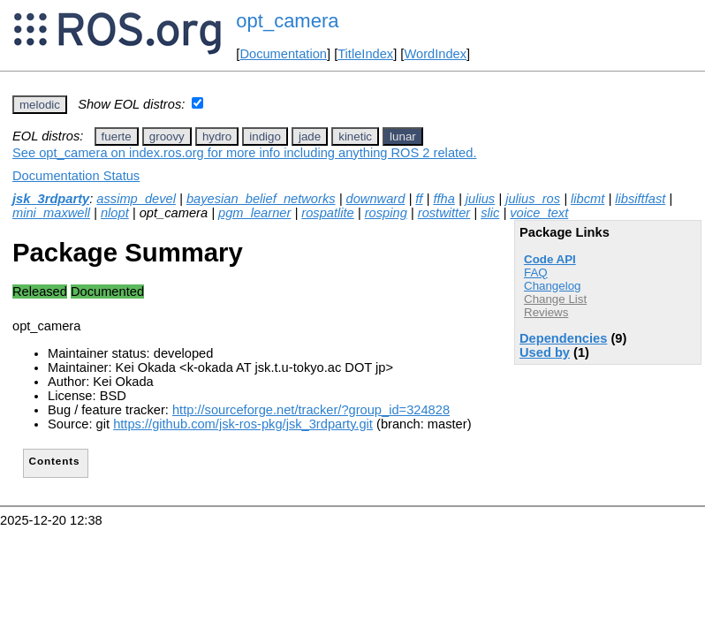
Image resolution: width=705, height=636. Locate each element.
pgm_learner (254, 213)
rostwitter (444, 213)
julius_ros (532, 199)
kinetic (355, 136)
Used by (544, 352)
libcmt (587, 199)
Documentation (283, 54)
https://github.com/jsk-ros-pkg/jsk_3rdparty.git (243, 424)
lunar (403, 136)
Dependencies (563, 338)
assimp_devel (136, 199)
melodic (39, 104)
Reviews (546, 312)
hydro (216, 136)
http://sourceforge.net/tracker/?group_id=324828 (311, 410)
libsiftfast (640, 199)
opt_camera (287, 21)
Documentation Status (76, 176)
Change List (555, 299)
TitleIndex (365, 54)
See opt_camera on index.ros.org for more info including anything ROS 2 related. (244, 153)
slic (490, 213)
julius (480, 199)
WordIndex (435, 54)
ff (418, 199)
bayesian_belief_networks (261, 199)
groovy (167, 136)
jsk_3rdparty (50, 199)
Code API (550, 259)
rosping (386, 213)
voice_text (539, 213)
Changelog (552, 285)
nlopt (115, 213)
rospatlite (327, 213)
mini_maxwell (51, 213)
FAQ (536, 272)
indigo (265, 136)
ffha (443, 199)
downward (376, 199)
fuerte (117, 136)
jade (310, 136)
